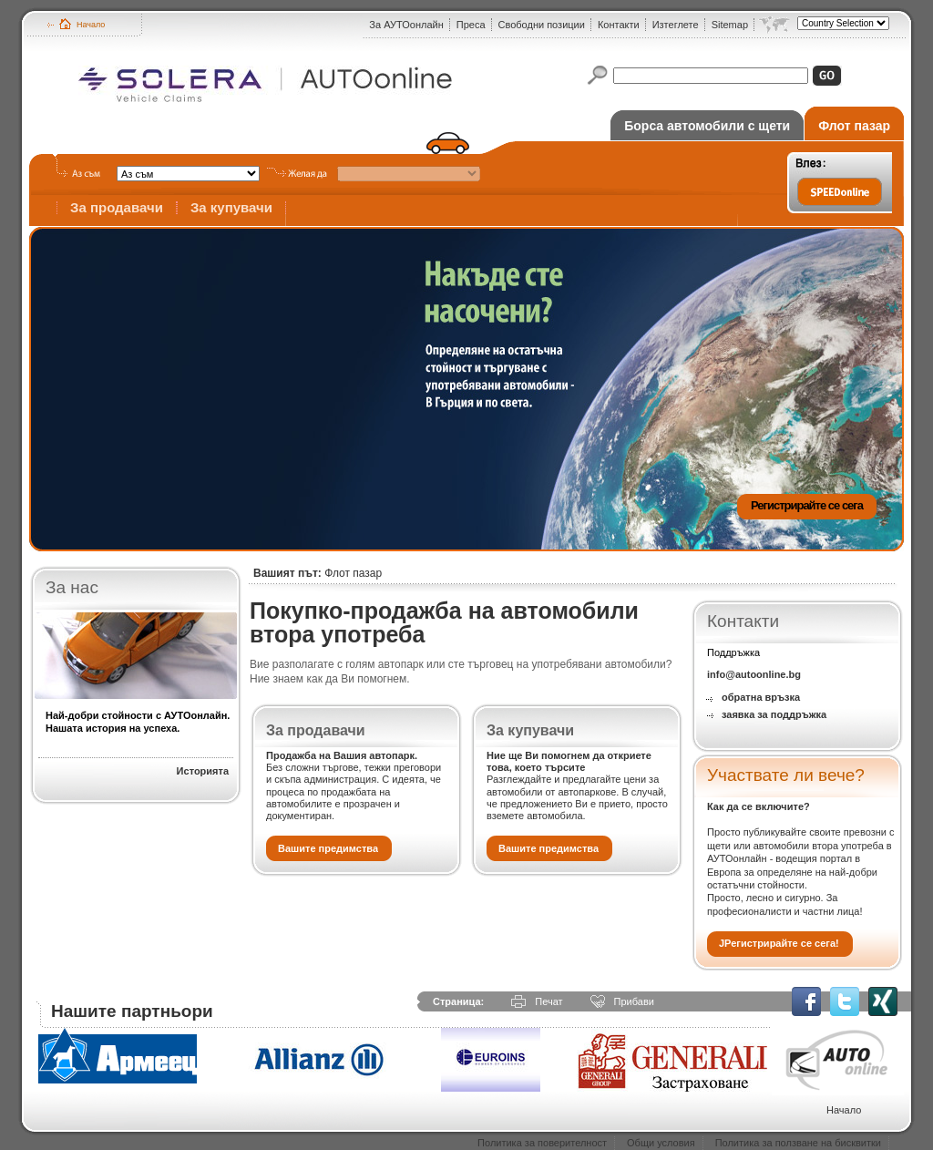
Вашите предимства (328, 848)
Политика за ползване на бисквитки (798, 1142)
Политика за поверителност (542, 1142)
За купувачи (231, 207)
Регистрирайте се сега (807, 505)
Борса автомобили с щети (707, 125)
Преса (471, 24)
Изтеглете (675, 24)
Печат (548, 1001)
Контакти (619, 24)
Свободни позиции (541, 24)
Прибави (634, 1001)
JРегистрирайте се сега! (779, 943)
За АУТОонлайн (406, 24)
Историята (203, 770)
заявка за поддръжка (774, 714)
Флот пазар (854, 125)
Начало (91, 24)
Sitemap (730, 24)
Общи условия (661, 1142)
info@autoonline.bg (754, 674)
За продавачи (116, 207)
